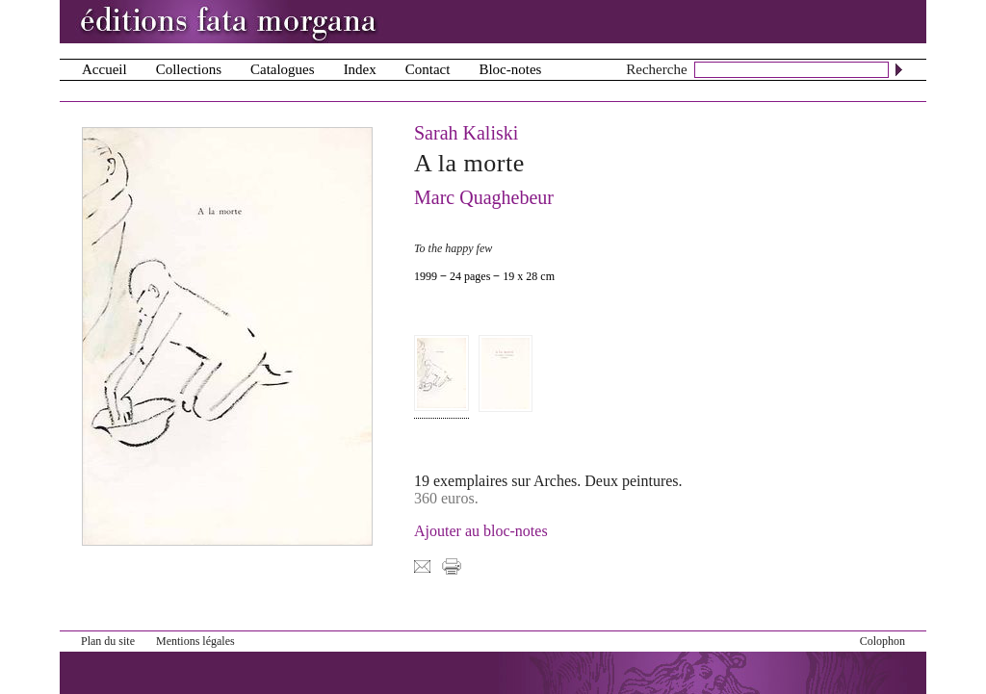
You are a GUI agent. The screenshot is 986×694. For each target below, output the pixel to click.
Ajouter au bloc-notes (481, 531)
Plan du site (108, 641)
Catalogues (282, 69)
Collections (188, 69)
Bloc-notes (510, 69)
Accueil (104, 69)
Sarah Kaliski (466, 132)
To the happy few (453, 248)
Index (360, 69)
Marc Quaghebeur (484, 197)
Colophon (882, 641)
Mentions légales (195, 641)
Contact (428, 69)
